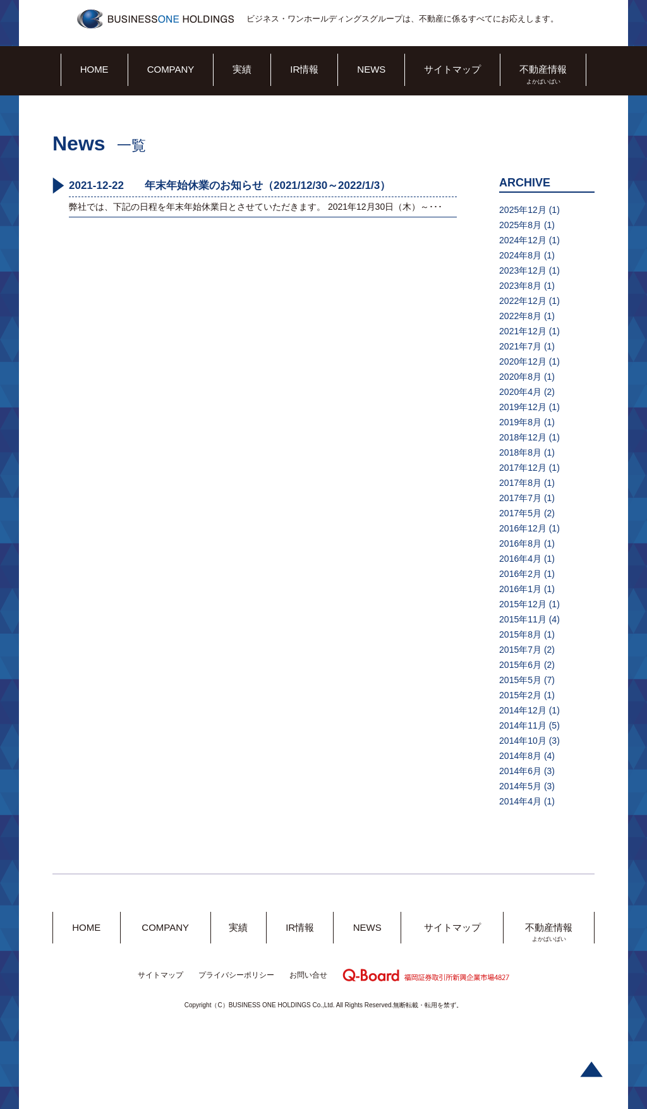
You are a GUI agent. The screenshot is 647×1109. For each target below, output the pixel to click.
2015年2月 (520, 695)
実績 (242, 69)
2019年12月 (523, 407)
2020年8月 (520, 377)
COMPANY (171, 69)
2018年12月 (523, 437)
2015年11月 (523, 619)
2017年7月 (520, 498)
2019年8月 (520, 422)
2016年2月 (520, 574)
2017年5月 (520, 513)
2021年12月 (523, 331)
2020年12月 (523, 361)
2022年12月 (523, 301)
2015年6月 (520, 665)
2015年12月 (523, 604)
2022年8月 (520, 316)
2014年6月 (520, 771)
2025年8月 (520, 225)
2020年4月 (520, 392)
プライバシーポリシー (236, 975)
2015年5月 (520, 680)
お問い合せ (308, 975)
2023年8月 (520, 286)
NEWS (371, 69)
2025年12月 (523, 210)
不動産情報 (543, 69)
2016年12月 (523, 528)
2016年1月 (520, 589)
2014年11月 (523, 725)
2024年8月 (520, 255)
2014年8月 (520, 756)
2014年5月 (520, 786)
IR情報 (304, 69)
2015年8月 (520, 634)
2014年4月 (520, 801)
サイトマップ (452, 69)
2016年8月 (520, 543)
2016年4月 (520, 559)
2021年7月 (520, 346)
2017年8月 (520, 483)
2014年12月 (523, 710)
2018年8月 (520, 452)
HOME (94, 69)
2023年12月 (523, 270)
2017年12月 (523, 468)
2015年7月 (520, 650)
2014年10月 (523, 741)
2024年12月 (523, 240)
